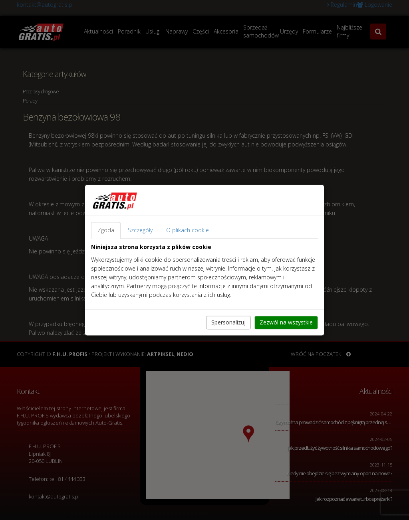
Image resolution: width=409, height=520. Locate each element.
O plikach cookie (187, 230)
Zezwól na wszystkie (286, 322)
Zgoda (105, 230)
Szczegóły (140, 230)
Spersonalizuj (228, 322)
